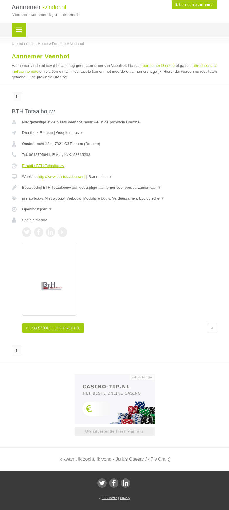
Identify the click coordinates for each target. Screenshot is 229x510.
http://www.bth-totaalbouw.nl (61, 176)
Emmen (46, 132)
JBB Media (109, 498)
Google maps (70, 132)
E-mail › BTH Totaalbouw (43, 166)
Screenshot (100, 176)
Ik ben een (194, 5)
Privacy (125, 498)
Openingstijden (37, 209)
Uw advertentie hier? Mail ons (114, 431)
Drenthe (28, 132)
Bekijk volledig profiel (53, 328)
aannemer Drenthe (158, 65)
